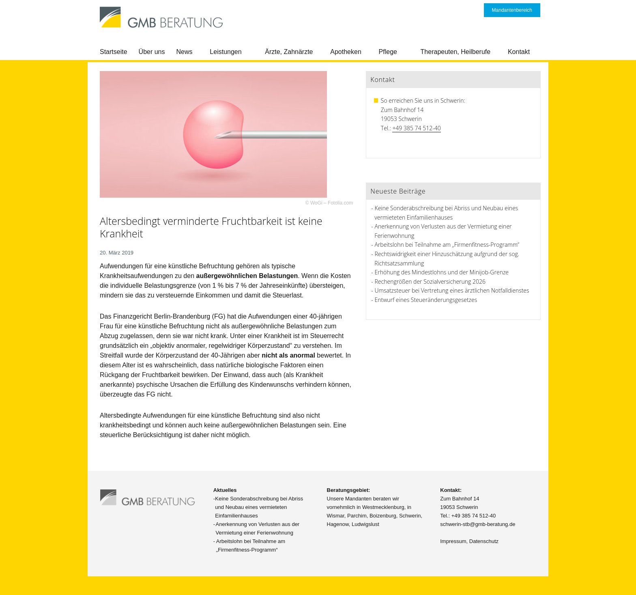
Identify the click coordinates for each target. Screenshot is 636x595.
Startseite (113, 51)
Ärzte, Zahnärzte (289, 51)
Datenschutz (483, 541)
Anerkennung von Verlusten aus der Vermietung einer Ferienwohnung (258, 528)
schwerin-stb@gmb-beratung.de (477, 524)
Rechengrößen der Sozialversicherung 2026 (430, 281)
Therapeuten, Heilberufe (456, 51)
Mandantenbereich (512, 10)
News (184, 51)
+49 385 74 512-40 (416, 128)
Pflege (388, 51)
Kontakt (519, 51)
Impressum (453, 541)
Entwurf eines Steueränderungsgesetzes (426, 300)
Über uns (152, 51)
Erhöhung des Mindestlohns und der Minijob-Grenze (442, 272)
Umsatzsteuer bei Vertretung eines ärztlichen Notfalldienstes (452, 290)
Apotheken (345, 51)
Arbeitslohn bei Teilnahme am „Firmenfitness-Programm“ (447, 244)
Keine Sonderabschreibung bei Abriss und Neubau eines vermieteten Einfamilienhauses (259, 507)
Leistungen (225, 51)
